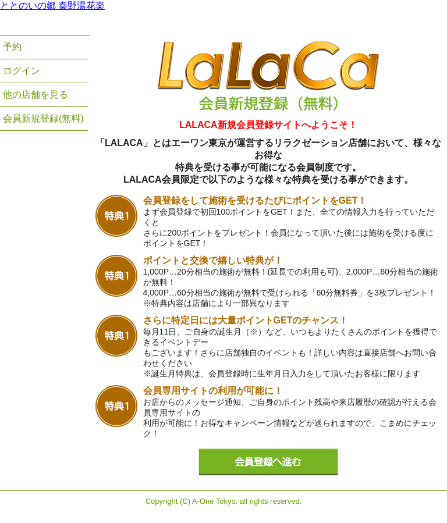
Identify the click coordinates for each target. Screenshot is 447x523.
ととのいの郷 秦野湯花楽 (52, 5)
